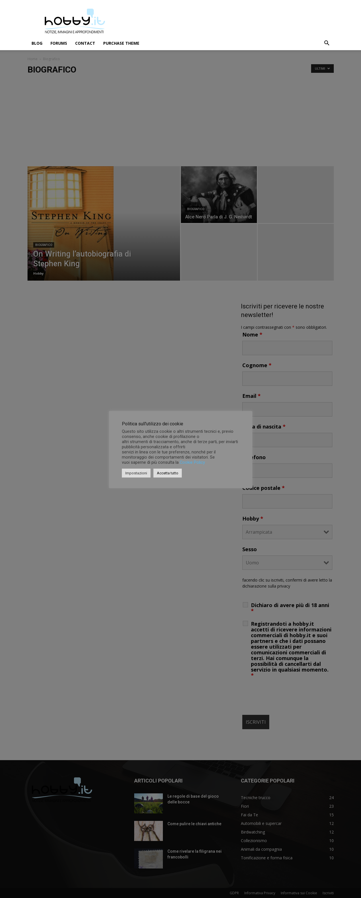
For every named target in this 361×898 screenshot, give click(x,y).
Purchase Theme (121, 43)
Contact (85, 43)
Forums (58, 43)
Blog (37, 43)
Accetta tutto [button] (167, 473)
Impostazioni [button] (136, 473)
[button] (327, 43)
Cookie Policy (192, 462)
